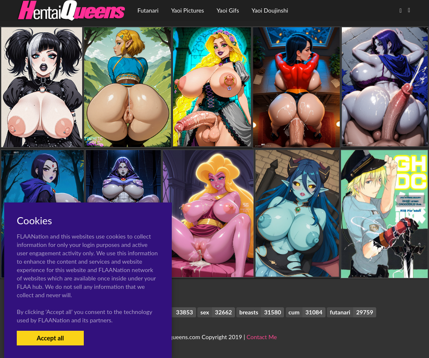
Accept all (50, 338)
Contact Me (262, 336)
